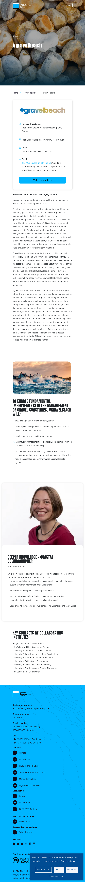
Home (15, 93)
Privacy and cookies (56, 876)
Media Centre (25, 802)
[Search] (56, 5)
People (22, 796)
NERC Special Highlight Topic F (36, 163)
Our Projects (30, 93)
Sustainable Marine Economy (32, 772)
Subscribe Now (26, 832)
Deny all (59, 869)
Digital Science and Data (29, 785)
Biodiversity (24, 759)
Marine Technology (27, 779)
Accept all (72, 869)
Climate (22, 752)
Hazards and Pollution (29, 765)
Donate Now (24, 821)
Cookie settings (43, 869)
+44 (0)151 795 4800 (22, 742)
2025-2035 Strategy (28, 809)
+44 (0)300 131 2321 (22, 739)
